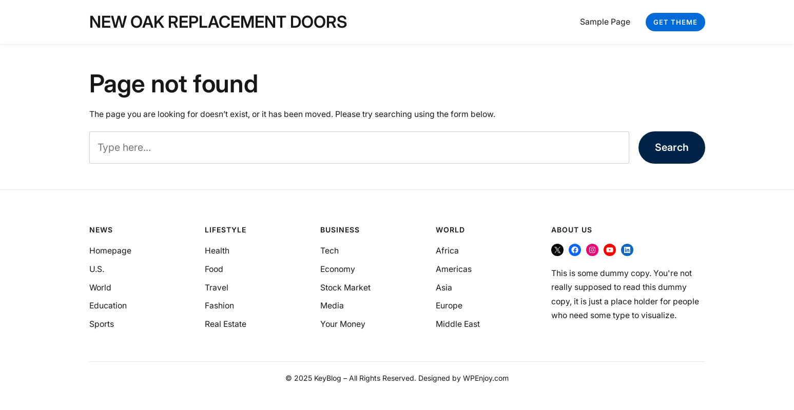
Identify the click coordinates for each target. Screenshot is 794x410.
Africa (447, 251)
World (100, 287)
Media (332, 305)
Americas (454, 269)
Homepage (110, 251)
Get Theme (675, 22)
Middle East (458, 324)
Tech (329, 251)
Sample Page (605, 22)
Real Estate (225, 324)
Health (217, 251)
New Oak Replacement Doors (218, 22)
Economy (337, 269)
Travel (216, 287)
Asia (444, 287)
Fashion (219, 305)
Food (214, 269)
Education (108, 305)
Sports (101, 324)
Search (672, 147)
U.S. (96, 269)
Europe (449, 305)
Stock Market (345, 287)
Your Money (342, 324)
